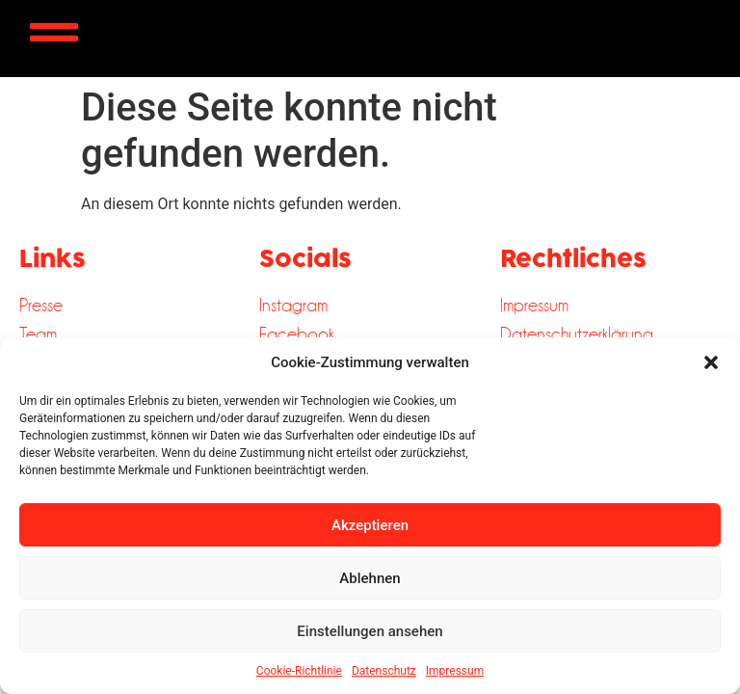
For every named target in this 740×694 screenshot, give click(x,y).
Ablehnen (369, 578)
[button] (711, 362)
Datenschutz (384, 671)
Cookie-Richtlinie (299, 671)
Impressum (455, 671)
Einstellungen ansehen (369, 631)
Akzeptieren (370, 525)
